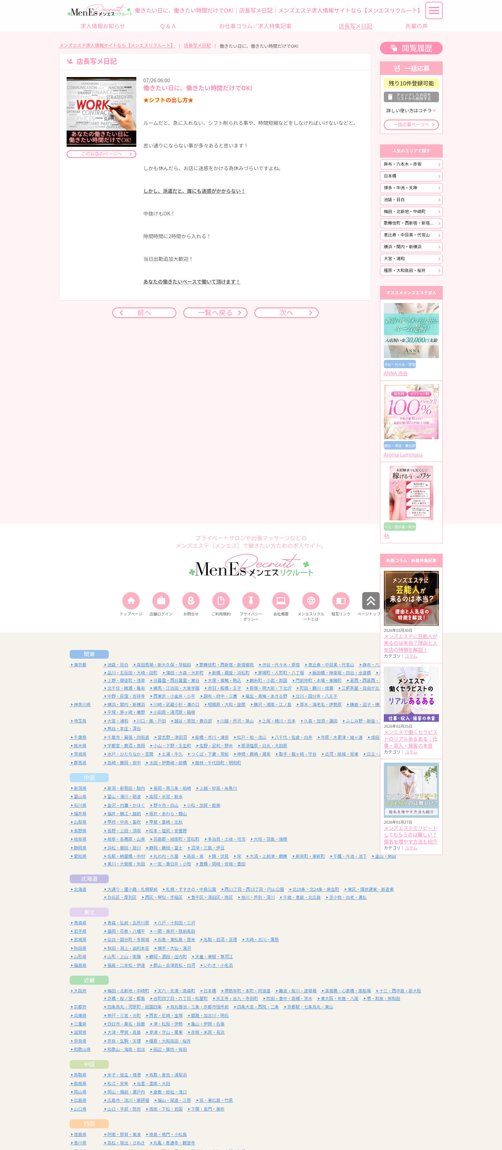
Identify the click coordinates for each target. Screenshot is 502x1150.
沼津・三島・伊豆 (208, 848)
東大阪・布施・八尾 (339, 998)
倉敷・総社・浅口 (170, 1092)
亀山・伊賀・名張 (208, 1024)
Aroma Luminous (403, 454)
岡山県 (80, 1092)
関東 (89, 654)
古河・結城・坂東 (341, 754)
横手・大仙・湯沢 (174, 948)
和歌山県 (82, 1049)
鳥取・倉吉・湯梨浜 (168, 1075)
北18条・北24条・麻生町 (316, 889)
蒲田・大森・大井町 (185, 673)
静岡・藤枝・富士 (166, 848)
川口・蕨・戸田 (151, 721)
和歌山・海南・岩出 (126, 1049)
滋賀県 (80, 1032)
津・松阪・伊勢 (168, 1024)
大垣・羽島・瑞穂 (270, 839)
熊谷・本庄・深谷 (124, 728)
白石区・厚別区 (122, 897)
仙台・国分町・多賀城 (128, 939)
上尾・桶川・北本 (279, 721)
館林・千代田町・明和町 (218, 763)
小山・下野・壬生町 (172, 745)
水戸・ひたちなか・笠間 (130, 754)
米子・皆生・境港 (124, 1075)
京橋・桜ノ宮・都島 (126, 998)
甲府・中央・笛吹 (124, 822)
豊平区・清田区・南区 (212, 897)
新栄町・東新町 (310, 856)
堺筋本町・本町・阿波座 (248, 991)
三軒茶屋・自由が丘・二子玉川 (371, 688)
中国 (89, 1064)
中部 (89, 777)
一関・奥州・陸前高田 (174, 931)
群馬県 (80, 763)
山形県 (80, 956)
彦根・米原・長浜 (208, 1032)
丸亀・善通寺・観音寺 (174, 1143)
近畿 (89, 980)
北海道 (89, 879)
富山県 (80, 796)
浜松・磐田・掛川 (124, 848)
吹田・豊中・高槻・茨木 (289, 998)
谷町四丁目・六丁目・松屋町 (180, 998)
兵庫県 (80, 1015)
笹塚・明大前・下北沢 (270, 688)
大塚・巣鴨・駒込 (224, 680)
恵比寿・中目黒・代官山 (407, 235)
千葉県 (80, 737)
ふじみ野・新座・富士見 (369, 721)
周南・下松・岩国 (166, 1109)
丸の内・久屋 (165, 856)
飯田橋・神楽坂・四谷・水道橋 (341, 673)
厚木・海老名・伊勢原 (321, 704)
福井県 (80, 813)
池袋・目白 (394, 199)
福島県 (80, 965)
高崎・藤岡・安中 (124, 763)
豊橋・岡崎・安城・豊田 (222, 864)
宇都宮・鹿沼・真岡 (126, 745)
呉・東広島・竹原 (216, 1100)
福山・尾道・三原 (174, 1100)
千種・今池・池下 (350, 856)
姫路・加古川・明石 (210, 1015)
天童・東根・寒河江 (214, 956)
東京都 (80, 665)
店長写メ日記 (197, 45)
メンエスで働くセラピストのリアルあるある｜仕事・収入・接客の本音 (411, 739)
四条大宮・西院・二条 (258, 1007)
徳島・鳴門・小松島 (168, 1134)
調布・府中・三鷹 (220, 696)
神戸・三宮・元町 (124, 1015)
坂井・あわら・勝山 (168, 813)
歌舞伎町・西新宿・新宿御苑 (411, 223)
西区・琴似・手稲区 (164, 897)
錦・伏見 (220, 856)
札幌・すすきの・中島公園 (191, 889)
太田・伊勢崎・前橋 (168, 763)
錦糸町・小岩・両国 (268, 680)
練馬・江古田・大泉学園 (176, 688)
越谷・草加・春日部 (193, 721)
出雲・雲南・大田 (153, 1083)
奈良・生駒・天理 (124, 1041)
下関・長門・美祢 (208, 1109)
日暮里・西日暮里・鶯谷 (176, 680)
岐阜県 (80, 839)
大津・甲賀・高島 (124, 1032)
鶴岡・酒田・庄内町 (168, 956)
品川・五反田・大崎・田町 (132, 673)
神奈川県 (82, 704)
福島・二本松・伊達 (126, 965)
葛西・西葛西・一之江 (371, 680)
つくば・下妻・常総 (210, 754)
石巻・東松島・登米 (176, 939)
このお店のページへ (101, 154)
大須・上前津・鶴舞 (268, 856)
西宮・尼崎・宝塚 (166, 1015)
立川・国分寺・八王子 (316, 696)
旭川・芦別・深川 (258, 897)
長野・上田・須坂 (124, 831)
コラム (411, 656)
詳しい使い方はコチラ (409, 110)
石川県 (80, 805)
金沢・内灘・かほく (126, 805)
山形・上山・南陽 (124, 956)
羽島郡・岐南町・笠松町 (176, 839)
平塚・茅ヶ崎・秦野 (126, 712)
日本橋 (390, 176)
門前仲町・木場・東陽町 (319, 680)
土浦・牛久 (172, 754)
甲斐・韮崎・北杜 (166, 822)
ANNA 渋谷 (396, 373)
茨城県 (80, 754)
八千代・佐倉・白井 (293, 737)
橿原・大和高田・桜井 (405, 270)
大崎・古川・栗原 (262, 939)
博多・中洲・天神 (400, 188)
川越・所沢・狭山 (237, 721)
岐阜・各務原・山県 (126, 839)
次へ (287, 312)
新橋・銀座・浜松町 (231, 673)
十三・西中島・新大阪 (400, 991)
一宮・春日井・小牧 (172, 864)
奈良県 (80, 1041)
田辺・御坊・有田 (170, 1049)
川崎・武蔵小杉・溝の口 (176, 704)
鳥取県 (80, 1075)
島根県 (80, 1083)
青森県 (80, 923)
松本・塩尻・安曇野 (168, 831)
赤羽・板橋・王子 (224, 688)
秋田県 (80, 948)
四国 (89, 1124)
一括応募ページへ (411, 124)
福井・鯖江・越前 (124, 813)
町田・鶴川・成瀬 (316, 688)
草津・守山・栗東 (166, 1032)
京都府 (80, 1007)
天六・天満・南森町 (176, 991)
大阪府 (80, 991)
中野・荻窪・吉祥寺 (126, 696)
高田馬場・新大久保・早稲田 (164, 665)
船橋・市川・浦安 (212, 737)
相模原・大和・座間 (226, 704)
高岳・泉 (195, 856)
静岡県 (80, 848)
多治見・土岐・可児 (226, 839)
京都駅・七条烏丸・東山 (310, 1007)
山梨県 (80, 822)
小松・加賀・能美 (203, 805)
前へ (144, 312)
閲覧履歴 (417, 48)
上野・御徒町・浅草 (126, 680)
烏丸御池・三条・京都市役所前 (199, 1007)
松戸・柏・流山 (251, 737)
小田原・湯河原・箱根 (174, 712)
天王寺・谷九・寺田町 (237, 998)
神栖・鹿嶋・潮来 (254, 754)
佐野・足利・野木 (216, 745)
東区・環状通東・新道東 (371, 889)
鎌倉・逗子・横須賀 (369, 704)
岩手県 (80, 931)
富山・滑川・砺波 (124, 796)
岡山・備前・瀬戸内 (126, 1092)
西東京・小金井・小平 (174, 696)
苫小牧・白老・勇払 (348, 897)
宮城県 (80, 939)
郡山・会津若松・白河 (174, 965)
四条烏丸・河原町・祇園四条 (134, 1007)
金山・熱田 (385, 856)
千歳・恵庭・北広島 (302, 897)
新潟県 (80, 788)
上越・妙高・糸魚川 (218, 788)
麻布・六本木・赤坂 (402, 164)
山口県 (80, 1109)
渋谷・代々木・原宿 (281, 665)
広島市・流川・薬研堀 (128, 1100)
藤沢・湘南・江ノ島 (272, 704)
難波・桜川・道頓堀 (298, 991)
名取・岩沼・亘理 (220, 939)
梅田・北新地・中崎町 (405, 211)
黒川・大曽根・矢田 (126, 864)
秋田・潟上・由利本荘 (128, 948)
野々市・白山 (165, 805)
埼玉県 (80, 721)
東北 (89, 912)
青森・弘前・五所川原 (128, 923)
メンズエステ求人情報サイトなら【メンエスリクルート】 (117, 45)
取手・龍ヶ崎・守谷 (298, 754)
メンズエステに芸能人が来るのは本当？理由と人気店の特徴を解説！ (411, 643)
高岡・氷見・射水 (166, 796)
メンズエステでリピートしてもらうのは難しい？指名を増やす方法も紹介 (411, 835)
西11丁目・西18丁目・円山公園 (254, 889)
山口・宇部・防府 (124, 1109)
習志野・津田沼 (172, 737)
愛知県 (80, 856)
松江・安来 (117, 1083)
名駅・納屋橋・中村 (126, 856)
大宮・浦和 (394, 258)
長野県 (80, 831)
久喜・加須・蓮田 (320, 721)
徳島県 (80, 1134)
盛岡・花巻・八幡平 (126, 931)
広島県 (80, 1100)
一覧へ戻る (215, 312)
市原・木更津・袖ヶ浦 (342, 737)
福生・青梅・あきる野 (266, 696)
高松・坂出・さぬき (126, 1143)
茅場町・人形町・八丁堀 (281, 673)
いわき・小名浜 (218, 965)
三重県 (80, 1024)
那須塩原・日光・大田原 (264, 745)
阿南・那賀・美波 (124, 1134)
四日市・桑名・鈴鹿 (126, 1024)
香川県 (80, 1143)
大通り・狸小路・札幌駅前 (132, 889)
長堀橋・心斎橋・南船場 (348, 991)
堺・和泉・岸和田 (383, 998)
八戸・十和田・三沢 (176, 923)
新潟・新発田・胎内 (126, 788)
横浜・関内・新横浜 (402, 246)
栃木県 (80, 745)
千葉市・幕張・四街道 (128, 737)
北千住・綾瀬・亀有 (126, 688)
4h (386, 536)
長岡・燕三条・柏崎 (172, 788)
